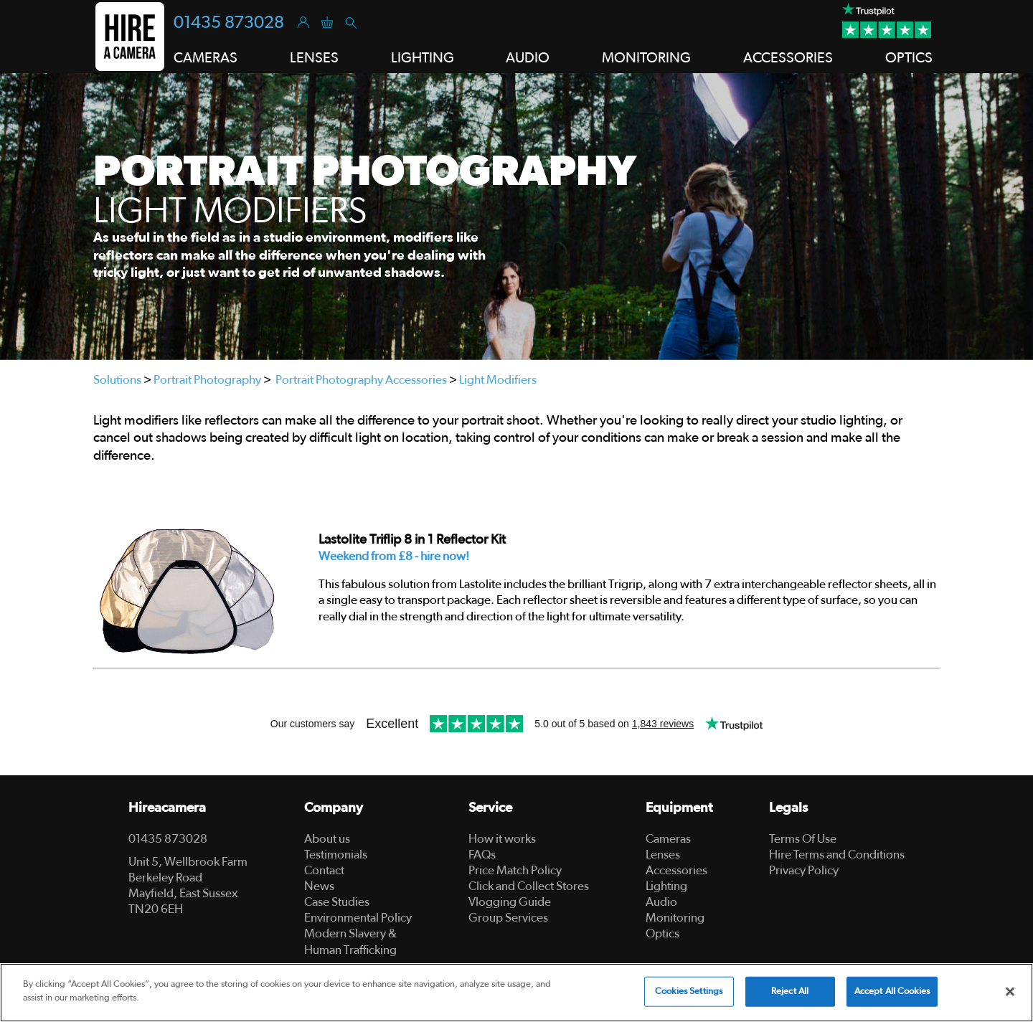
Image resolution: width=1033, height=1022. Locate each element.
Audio (661, 902)
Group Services (508, 918)
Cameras (668, 839)
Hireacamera (167, 808)
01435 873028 (229, 23)
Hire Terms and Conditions (837, 854)
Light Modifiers (498, 380)
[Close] (1010, 991)
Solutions (117, 380)
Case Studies (336, 902)
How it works (502, 839)
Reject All (789, 991)
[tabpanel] (516, 216)
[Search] (350, 21)
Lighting (666, 886)
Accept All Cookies (892, 991)
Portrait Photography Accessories (361, 380)
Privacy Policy (804, 870)
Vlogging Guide (509, 902)
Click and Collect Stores (528, 886)
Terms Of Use (802, 839)
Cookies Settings (688, 991)
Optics (662, 933)
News (319, 886)
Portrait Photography (207, 380)
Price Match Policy (515, 870)
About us (327, 839)
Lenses (663, 854)
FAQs (482, 854)
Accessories (676, 870)
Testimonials (335, 854)
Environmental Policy (358, 918)
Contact (324, 870)
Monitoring (675, 918)
